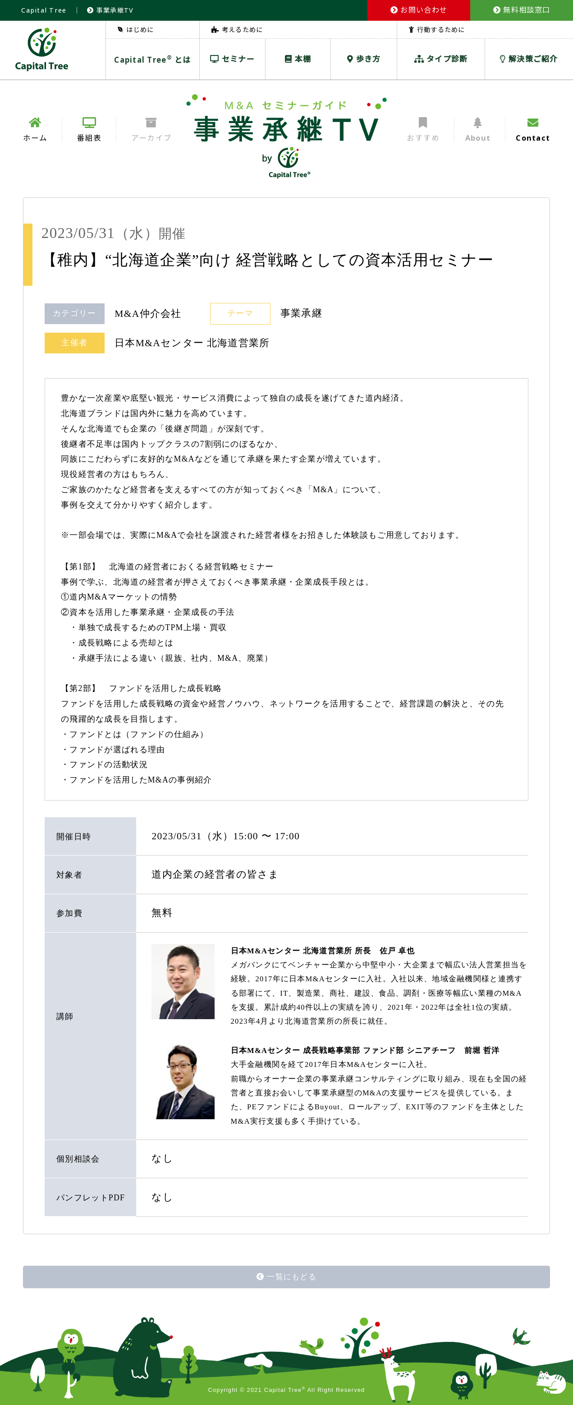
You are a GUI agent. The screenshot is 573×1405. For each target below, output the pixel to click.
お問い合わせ (418, 10)
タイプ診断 (441, 59)
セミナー (232, 59)
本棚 (298, 59)
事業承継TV (110, 10)
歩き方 (363, 59)
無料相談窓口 (521, 10)
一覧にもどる (286, 1276)
